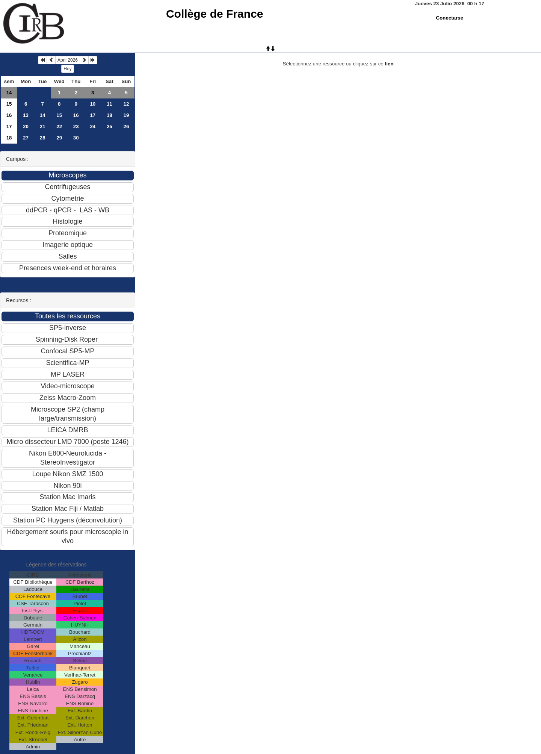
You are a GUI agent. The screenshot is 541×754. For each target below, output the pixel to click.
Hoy (67, 68)
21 (42, 126)
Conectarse (449, 18)
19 (126, 115)
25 (109, 126)
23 (76, 126)
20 (26, 126)
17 (92, 115)
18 (109, 115)
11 (109, 104)
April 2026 (67, 60)
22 (59, 126)
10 (92, 104)
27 (26, 138)
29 (59, 138)
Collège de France (214, 14)
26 (126, 126)
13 (26, 115)
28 (42, 138)
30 (76, 138)
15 (9, 104)
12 (126, 104)
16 (9, 115)
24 (92, 126)
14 (9, 92)
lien (389, 64)
